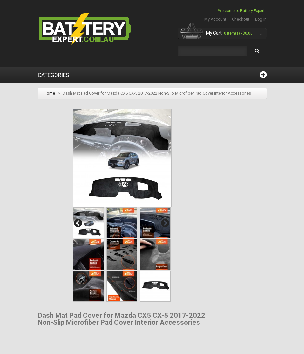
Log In (261, 19)
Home (49, 93)
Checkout (240, 19)
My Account (215, 19)
